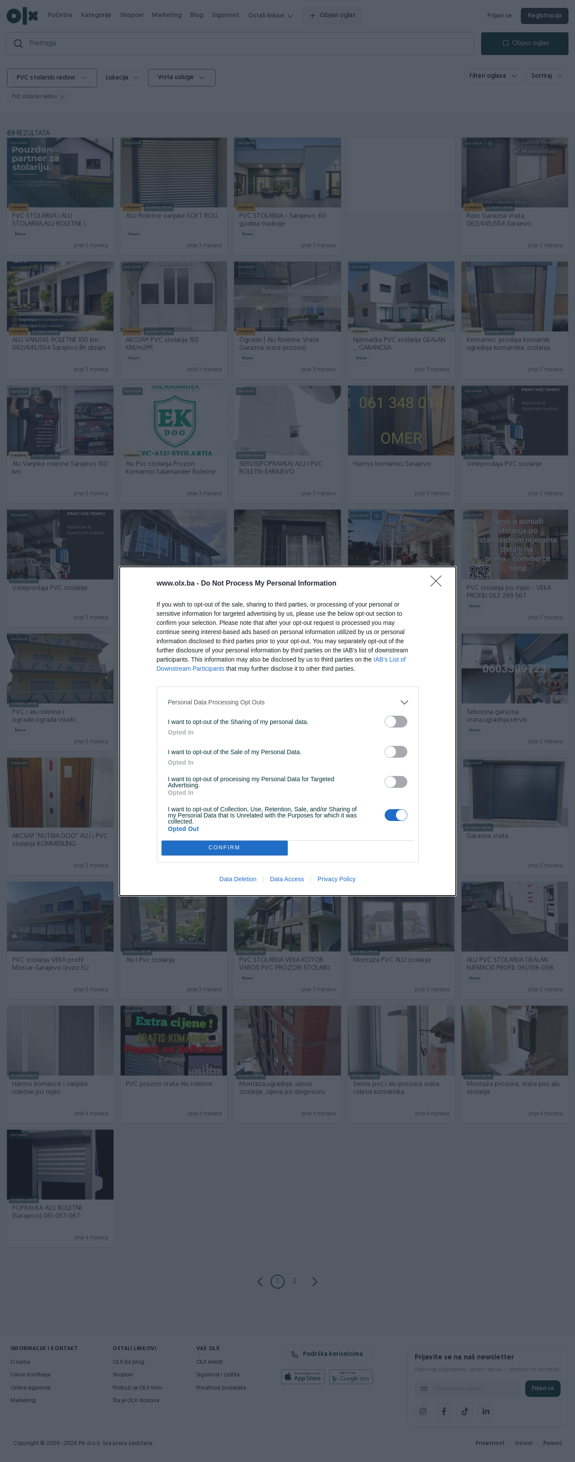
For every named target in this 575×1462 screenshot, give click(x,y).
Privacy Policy (336, 879)
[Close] (438, 584)
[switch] (396, 722)
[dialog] (288, 731)
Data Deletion (238, 879)
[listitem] (287, 702)
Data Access (287, 879)
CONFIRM (224, 848)
